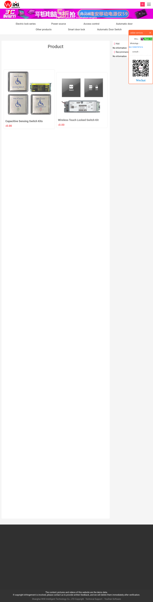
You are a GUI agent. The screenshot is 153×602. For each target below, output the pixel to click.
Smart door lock (76, 29)
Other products (44, 29)
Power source (58, 23)
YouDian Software (112, 599)
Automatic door (124, 23)
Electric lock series (26, 23)
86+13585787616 (136, 47)
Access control (91, 23)
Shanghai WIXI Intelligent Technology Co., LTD (53, 599)
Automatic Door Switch (109, 29)
